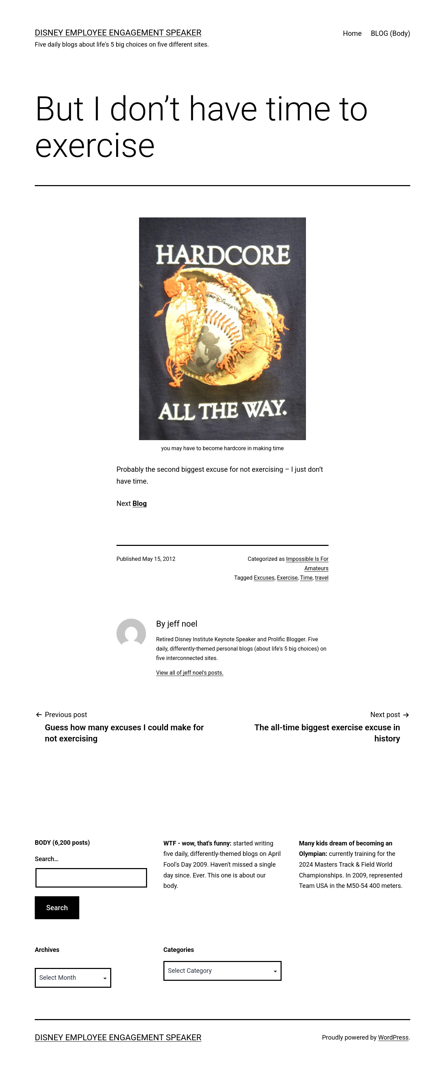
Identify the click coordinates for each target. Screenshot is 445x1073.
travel (322, 577)
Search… (47, 859)
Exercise (287, 577)
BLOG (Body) (390, 33)
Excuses (264, 577)
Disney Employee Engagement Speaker (118, 33)
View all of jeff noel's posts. (190, 672)
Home (352, 33)
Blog (139, 503)
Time (306, 577)
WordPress (393, 1037)
